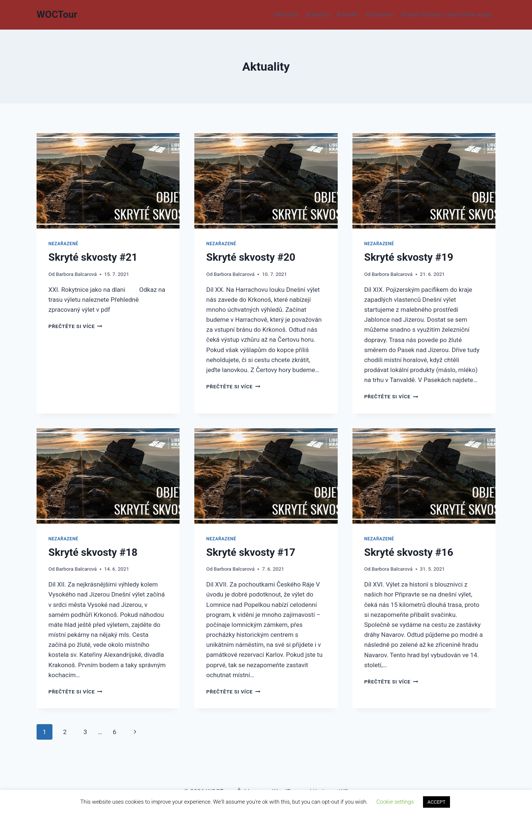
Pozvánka (379, 14)
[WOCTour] (57, 14)
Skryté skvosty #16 (408, 552)
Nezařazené (63, 243)
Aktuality (286, 14)
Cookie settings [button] (395, 801)
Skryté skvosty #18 (92, 552)
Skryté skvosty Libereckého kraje (446, 14)
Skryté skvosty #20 (250, 257)
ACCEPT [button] (436, 802)
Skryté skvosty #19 (408, 257)
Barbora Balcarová (76, 274)
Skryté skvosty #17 (250, 552)
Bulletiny (318, 14)
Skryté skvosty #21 (92, 257)
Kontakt (348, 14)
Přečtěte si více (75, 326)
